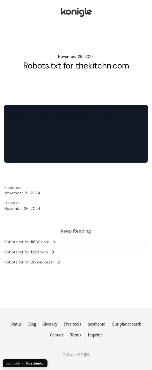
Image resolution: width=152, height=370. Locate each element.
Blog (32, 324)
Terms (75, 335)
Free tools (72, 324)
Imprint (95, 335)
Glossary (50, 324)
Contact (57, 335)
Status (16, 324)
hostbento (96, 324)
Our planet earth (126, 324)
